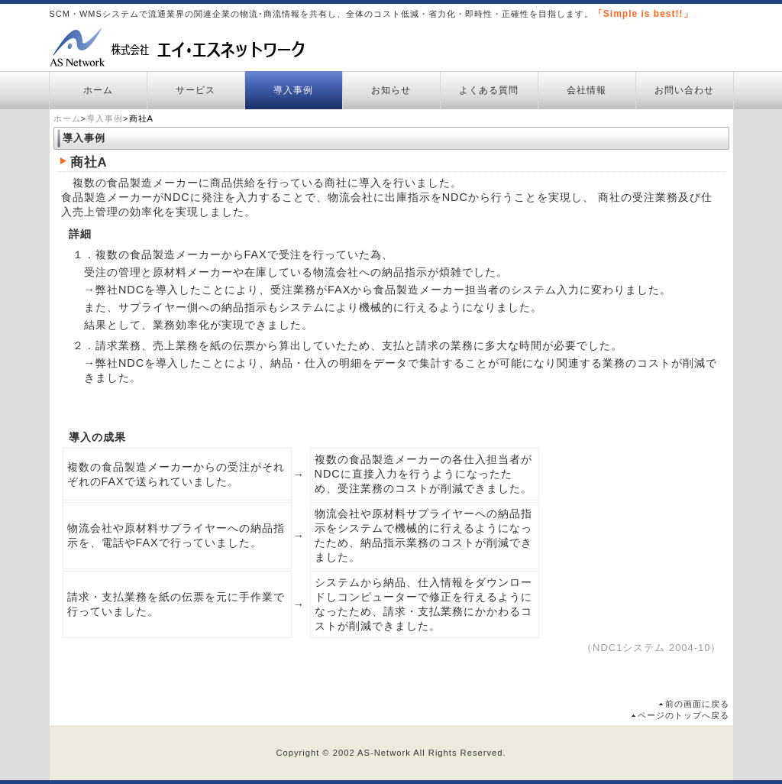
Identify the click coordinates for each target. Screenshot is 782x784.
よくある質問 (489, 90)
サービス (195, 90)
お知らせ (391, 90)
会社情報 (586, 90)
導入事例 (293, 90)
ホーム (98, 90)
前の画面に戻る (697, 703)
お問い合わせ (684, 90)
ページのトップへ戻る (683, 715)
